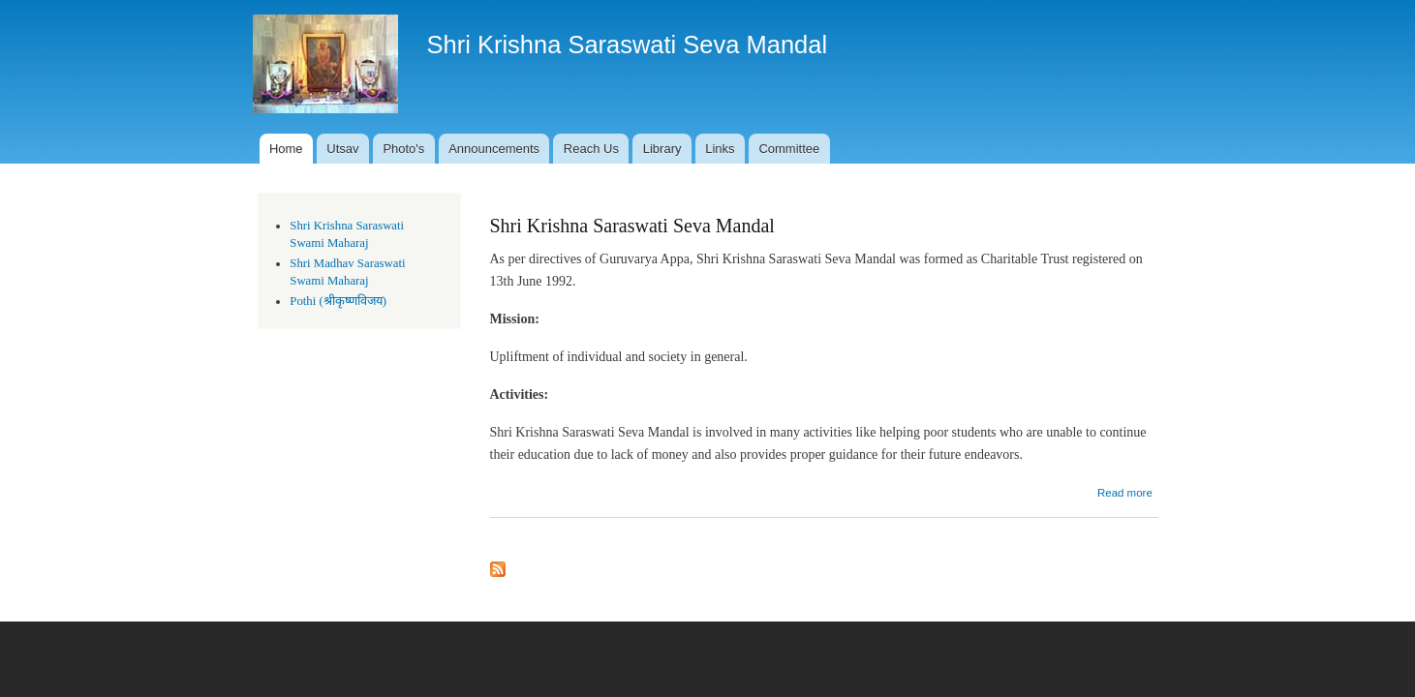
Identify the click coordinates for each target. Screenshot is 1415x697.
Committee (788, 148)
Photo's (403, 148)
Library (662, 148)
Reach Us (591, 148)
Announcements (493, 148)
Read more (1125, 493)
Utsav (342, 148)
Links (719, 148)
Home (286, 148)
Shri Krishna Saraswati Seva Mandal (632, 225)
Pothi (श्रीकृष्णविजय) (338, 301)
